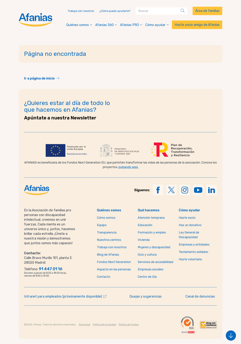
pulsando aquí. (128, 167)
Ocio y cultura (147, 254)
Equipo (102, 225)
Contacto (103, 277)
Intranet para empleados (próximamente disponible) (63, 296)
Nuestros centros (109, 240)
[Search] (158, 11)
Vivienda (144, 240)
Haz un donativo (190, 225)
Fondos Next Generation (114, 262)
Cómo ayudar (157, 25)
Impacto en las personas (114, 269)
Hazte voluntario (190, 259)
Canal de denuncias (200, 296)
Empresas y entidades (194, 244)
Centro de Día (147, 277)
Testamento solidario (193, 252)
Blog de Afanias (108, 254)
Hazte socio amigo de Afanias (197, 25)
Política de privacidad (104, 324)
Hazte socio (187, 218)
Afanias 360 (106, 25)
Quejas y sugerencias (146, 296)
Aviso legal (84, 324)
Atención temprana (151, 218)
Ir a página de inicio (39, 78)
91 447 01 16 (50, 269)
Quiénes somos (79, 25)
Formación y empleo (152, 232)
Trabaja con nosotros (81, 11)
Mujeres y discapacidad (154, 247)
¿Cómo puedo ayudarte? (114, 11)
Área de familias (207, 11)
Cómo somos (106, 218)
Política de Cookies (129, 324)
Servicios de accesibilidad (155, 262)
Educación (145, 225)
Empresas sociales (150, 269)
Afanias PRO (131, 25)
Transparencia (106, 232)
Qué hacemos (148, 210)
